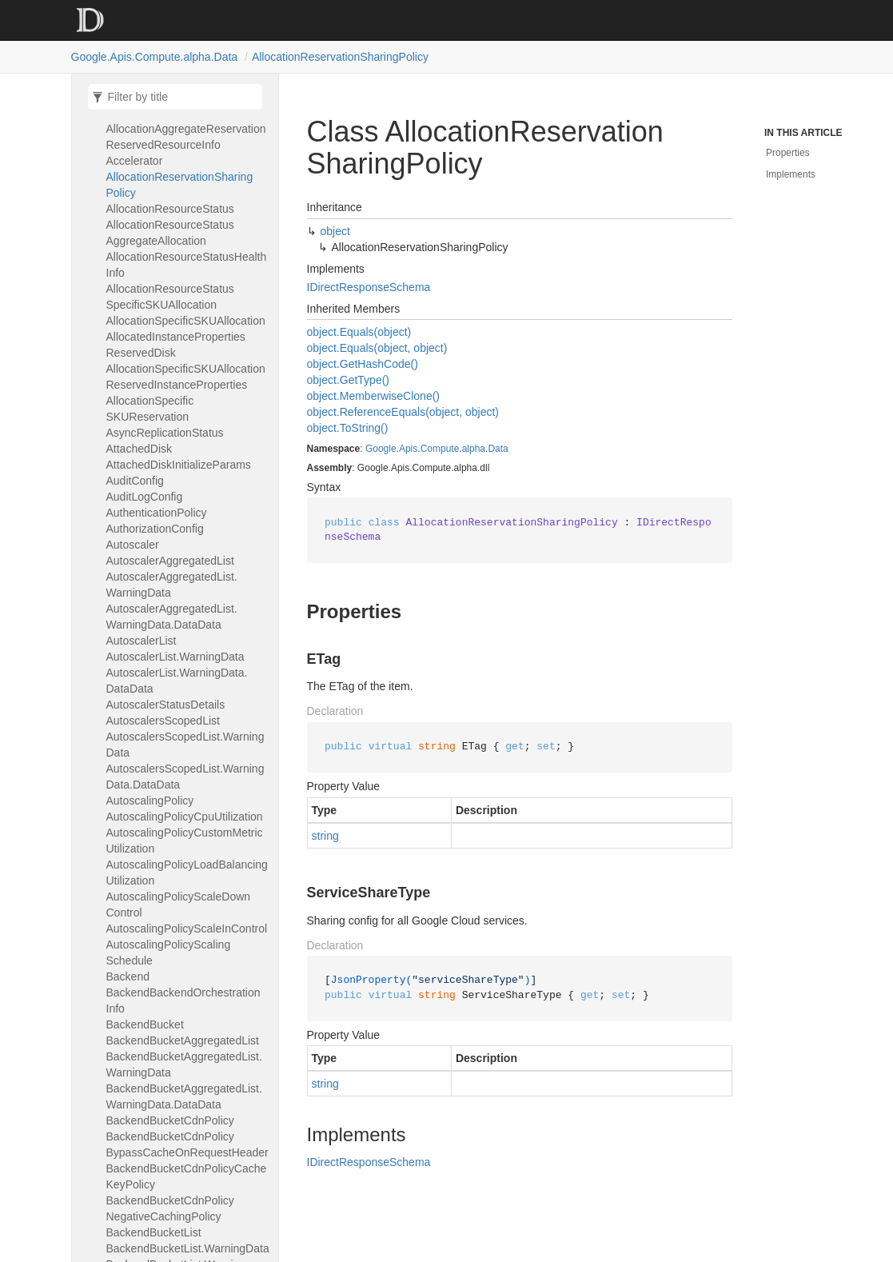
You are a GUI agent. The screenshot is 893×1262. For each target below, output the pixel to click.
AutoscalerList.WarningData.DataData (177, 680)
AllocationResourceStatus (170, 208)
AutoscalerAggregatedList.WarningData (171, 584)
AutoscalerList (141, 640)
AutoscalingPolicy (150, 800)
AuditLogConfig (144, 496)
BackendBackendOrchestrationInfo (183, 1000)
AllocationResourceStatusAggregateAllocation (170, 232)
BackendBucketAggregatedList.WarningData (184, 1064)
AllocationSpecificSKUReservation (150, 408)
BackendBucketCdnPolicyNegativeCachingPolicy (170, 1208)
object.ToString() (348, 427)
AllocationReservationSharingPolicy (340, 56)
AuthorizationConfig (155, 528)
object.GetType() (348, 379)
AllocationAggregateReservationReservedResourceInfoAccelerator (186, 144)
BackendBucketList (153, 1232)
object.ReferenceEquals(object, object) (403, 411)
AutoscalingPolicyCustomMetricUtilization (184, 840)
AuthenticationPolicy (156, 512)
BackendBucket (145, 1024)
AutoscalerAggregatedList (170, 560)
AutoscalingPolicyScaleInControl (187, 928)
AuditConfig (135, 480)
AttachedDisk (139, 448)
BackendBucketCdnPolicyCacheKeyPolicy (186, 1176)
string (325, 835)
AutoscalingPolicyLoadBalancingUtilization (187, 872)
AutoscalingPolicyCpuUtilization (184, 816)
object (335, 231)
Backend (127, 976)
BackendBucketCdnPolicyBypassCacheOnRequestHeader (187, 1144)
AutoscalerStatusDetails (165, 704)
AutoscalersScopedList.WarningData (185, 744)
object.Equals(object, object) (377, 347)
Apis (408, 448)
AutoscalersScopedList (163, 720)
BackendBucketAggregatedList (183, 1040)
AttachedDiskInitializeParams (178, 464)
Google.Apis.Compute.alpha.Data (154, 56)
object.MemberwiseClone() (374, 395)
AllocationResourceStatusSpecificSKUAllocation (170, 296)
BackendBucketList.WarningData (187, 1248)
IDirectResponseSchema (369, 287)
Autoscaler (132, 544)
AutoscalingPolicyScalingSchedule (168, 952)
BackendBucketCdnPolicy (170, 1120)
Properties (788, 152)
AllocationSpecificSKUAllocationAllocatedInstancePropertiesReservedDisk (185, 336)
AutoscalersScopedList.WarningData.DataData (185, 776)
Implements (790, 174)
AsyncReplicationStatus (165, 432)
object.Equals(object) (359, 331)
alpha (473, 448)
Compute (440, 448)
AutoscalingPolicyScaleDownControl (178, 904)
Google (381, 448)
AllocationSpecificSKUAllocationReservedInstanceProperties (185, 376)
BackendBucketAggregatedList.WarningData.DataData (184, 1096)
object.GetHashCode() (362, 363)
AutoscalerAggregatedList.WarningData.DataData (171, 616)
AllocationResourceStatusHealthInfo (186, 264)
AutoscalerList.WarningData (175, 656)
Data (498, 448)
